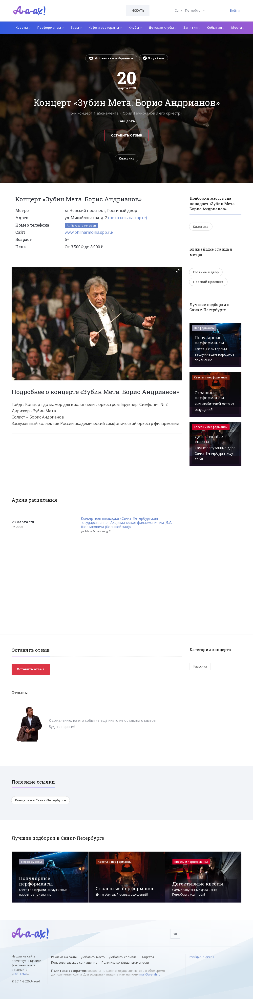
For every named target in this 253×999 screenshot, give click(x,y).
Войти (235, 10)
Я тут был (153, 58)
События (215, 27)
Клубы (135, 27)
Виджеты (147, 957)
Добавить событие (123, 957)
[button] (178, 271)
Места (237, 27)
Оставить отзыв (126, 135)
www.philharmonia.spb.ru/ (89, 232)
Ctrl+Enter (20, 974)
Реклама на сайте (64, 957)
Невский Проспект (208, 281)
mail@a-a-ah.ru (150, 974)
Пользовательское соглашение (74, 962)
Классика (126, 158)
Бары (76, 27)
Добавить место (93, 957)
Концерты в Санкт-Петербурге (40, 800)
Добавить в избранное (111, 58)
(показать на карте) (127, 217)
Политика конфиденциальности (125, 962)
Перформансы (50, 27)
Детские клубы (162, 27)
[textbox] (99, 7)
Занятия (191, 27)
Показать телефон (81, 225)
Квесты (23, 27)
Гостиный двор (206, 272)
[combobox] (99, 10)
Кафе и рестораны (105, 27)
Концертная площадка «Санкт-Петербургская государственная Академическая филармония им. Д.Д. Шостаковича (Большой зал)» (126, 522)
